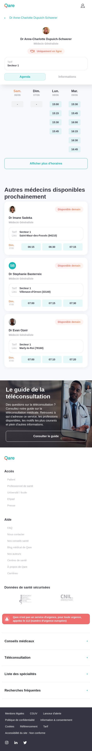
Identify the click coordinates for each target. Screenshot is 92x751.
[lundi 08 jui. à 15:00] (56, 104)
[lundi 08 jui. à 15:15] (56, 113)
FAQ (9, 527)
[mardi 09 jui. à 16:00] (75, 122)
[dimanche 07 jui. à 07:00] (31, 303)
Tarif (45, 726)
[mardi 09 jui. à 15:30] (75, 104)
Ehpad (11, 499)
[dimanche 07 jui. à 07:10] (52, 359)
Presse (11, 505)
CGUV (33, 713)
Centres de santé (17, 560)
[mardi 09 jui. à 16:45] (75, 149)
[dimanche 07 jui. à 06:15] (31, 247)
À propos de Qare (17, 566)
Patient (11, 479)
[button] (46, 163)
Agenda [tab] (25, 76)
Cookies (9, 726)
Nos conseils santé (18, 540)
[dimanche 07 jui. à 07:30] (73, 303)
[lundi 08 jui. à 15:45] (56, 131)
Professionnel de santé (20, 486)
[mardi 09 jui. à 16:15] (75, 131)
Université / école (17, 492)
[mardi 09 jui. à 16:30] (75, 140)
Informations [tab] (67, 76)
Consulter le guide (46, 436)
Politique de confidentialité (20, 720)
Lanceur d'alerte (52, 713)
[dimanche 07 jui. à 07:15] (73, 247)
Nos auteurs (14, 553)
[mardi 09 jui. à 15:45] (75, 113)
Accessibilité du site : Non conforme (25, 733)
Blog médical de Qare (19, 547)
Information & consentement (56, 720)
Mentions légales (14, 713)
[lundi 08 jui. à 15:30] (56, 122)
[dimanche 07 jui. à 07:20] (73, 359)
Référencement (29, 726)
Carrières (12, 573)
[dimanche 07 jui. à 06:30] (52, 247)
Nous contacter (15, 534)
